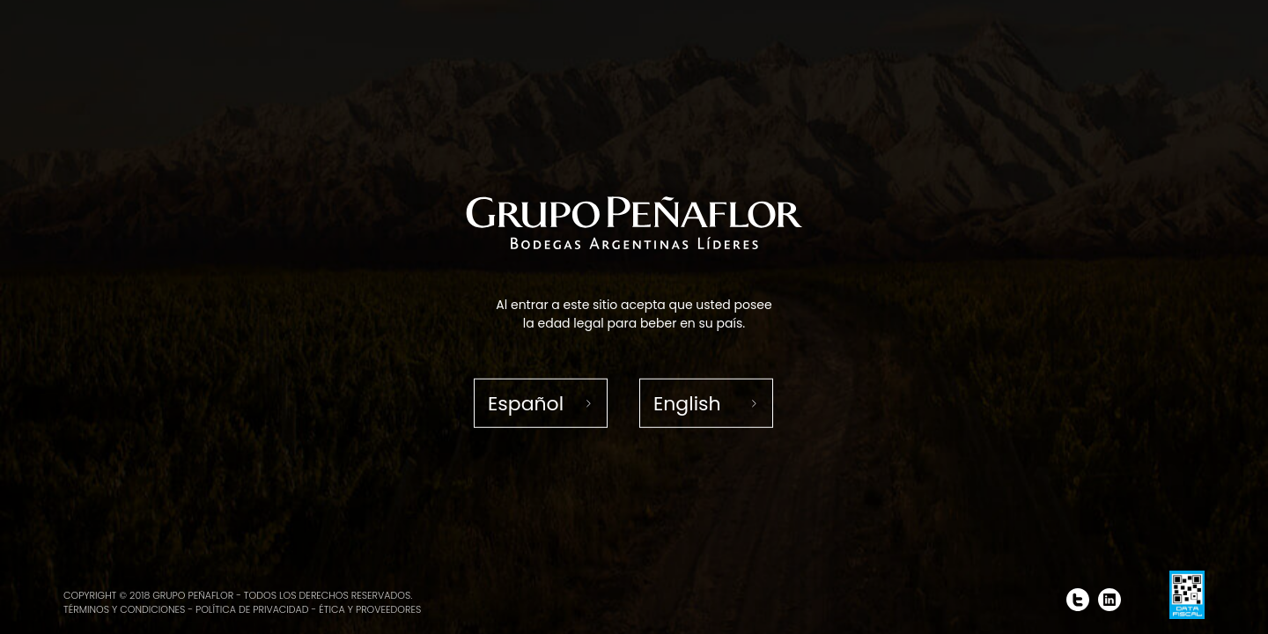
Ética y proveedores (370, 609)
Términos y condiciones (124, 609)
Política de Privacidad (252, 609)
